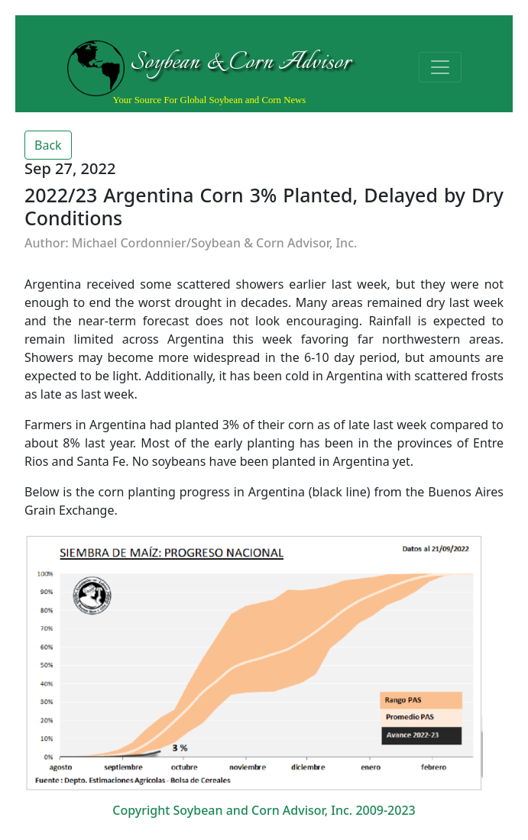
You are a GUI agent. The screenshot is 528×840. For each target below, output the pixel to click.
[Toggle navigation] (440, 67)
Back (48, 145)
